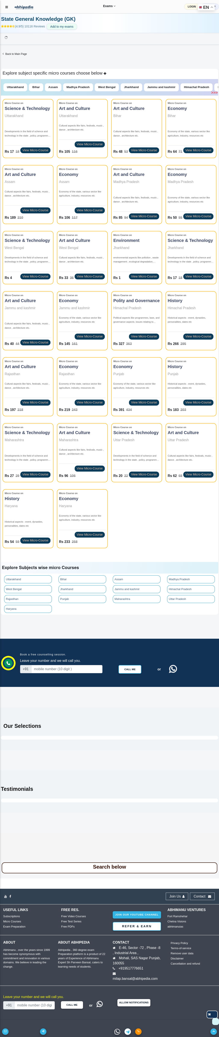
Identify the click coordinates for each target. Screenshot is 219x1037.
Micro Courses (12, 921)
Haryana (11, 608)
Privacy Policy (179, 943)
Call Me (129, 669)
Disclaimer (177, 958)
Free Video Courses (73, 916)
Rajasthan (12, 599)
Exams (106, 6)
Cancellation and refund (185, 963)
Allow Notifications (134, 1002)
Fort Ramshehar (177, 916)
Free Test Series (71, 921)
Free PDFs (68, 926)
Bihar (36, 87)
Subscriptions (11, 916)
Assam (53, 87)
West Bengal (106, 87)
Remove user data (182, 953)
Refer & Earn (137, 926)
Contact (202, 896)
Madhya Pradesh (78, 87)
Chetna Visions (176, 921)
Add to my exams (61, 26)
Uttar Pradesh (177, 599)
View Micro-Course (35, 150)
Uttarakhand (15, 87)
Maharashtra (122, 599)
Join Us (177, 896)
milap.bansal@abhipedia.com (135, 978)
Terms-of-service (181, 948)
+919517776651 (130, 968)
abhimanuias (175, 926)
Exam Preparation (14, 926)
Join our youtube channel (136, 914)
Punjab (64, 599)
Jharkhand (131, 87)
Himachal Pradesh (196, 87)
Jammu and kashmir (161, 87)
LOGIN (192, 6)
